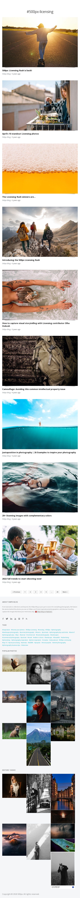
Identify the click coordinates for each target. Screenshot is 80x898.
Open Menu (10, 2)
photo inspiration (35, 640)
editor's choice (38, 637)
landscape (49, 637)
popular (37, 643)
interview (25, 645)
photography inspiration (20, 640)
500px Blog (6, 74)
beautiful (57, 637)
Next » (65, 592)
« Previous (16, 592)
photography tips (8, 635)
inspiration (6, 630)
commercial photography (11, 637)
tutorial (23, 635)
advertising (65, 637)
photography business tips (11, 645)
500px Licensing (32, 630)
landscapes (55, 635)
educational (54, 640)
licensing (41, 630)
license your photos (18, 630)
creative (45, 640)
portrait (23, 637)
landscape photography (11, 632)
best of (72, 632)
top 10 (5, 643)
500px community (65, 640)
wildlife (31, 643)
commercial (31, 635)
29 (57, 592)
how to (38, 632)
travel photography (43, 635)
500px (48, 630)
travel (30, 637)
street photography (59, 643)
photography (56, 630)
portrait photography (27, 632)
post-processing (14, 643)
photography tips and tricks (59, 632)
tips (17, 635)
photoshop (6, 640)
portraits (45, 632)
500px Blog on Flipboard (43, 611)
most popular (46, 643)
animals (24, 643)
